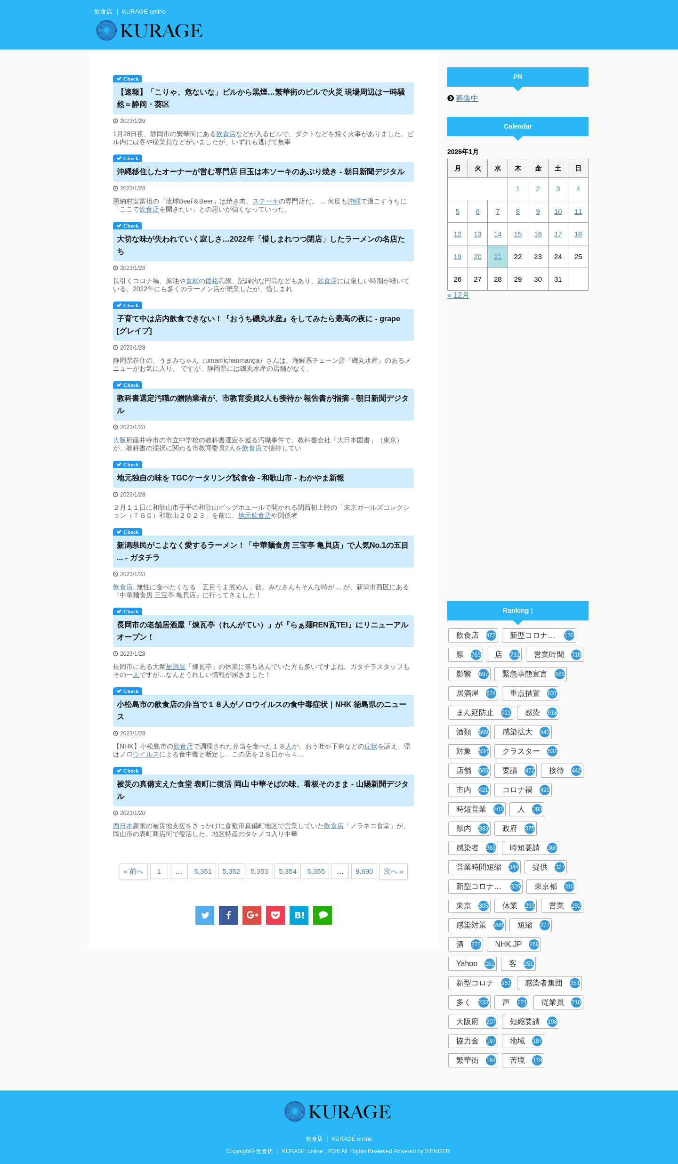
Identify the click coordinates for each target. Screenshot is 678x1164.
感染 (541, 713)
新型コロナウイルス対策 (489, 886)
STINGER (437, 1151)
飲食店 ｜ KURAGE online (339, 1139)
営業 (565, 906)
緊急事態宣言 (533, 674)
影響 (472, 674)
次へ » (394, 871)
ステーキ (265, 201)
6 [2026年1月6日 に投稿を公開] (477, 211)
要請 (518, 770)
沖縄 (354, 201)
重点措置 (533, 693)
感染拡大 (526, 732)
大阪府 (476, 1022)
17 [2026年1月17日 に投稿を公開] (558, 234)
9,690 (364, 871)
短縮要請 (533, 1022)
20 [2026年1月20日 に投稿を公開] (478, 256)
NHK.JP (517, 944)
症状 (371, 746)
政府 (518, 828)
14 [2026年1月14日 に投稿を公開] (498, 234)
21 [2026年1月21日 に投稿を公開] (498, 256)
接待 (565, 770)
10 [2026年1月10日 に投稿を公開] (558, 211)
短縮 (533, 925)
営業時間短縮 (487, 867)
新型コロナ (483, 983)
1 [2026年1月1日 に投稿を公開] (518, 189)
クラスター (529, 751)
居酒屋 (176, 666)
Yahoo (475, 964)
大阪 (119, 440)
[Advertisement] (518, 446)
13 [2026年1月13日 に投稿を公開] (478, 234)
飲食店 (226, 134)
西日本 (123, 826)
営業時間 (557, 655)
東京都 (554, 886)
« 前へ (134, 871)
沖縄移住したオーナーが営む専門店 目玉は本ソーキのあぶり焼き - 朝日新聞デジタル (260, 172)
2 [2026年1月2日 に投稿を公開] (538, 189)
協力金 (476, 1041)
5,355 (316, 871)
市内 (472, 790)
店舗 (472, 770)
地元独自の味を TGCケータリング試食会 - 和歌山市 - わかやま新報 (230, 478)
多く (472, 1002)
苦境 (526, 1060)
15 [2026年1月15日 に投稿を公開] (518, 234)
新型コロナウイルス (543, 635)
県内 (472, 828)
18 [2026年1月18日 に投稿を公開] (578, 234)
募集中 (467, 98)
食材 (192, 281)
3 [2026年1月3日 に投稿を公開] (558, 189)
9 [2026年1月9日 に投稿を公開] (538, 211)
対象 (472, 751)
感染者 (476, 848)
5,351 (203, 871)
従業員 (561, 1002)
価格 (211, 281)
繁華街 (476, 1060)
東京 (472, 906)
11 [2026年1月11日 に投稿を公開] (578, 211)
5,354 (288, 871)
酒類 (472, 732)
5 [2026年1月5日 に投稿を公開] (458, 211)
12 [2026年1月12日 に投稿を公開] (458, 234)
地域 (526, 1041)
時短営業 (480, 809)
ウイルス (146, 754)
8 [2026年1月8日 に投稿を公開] (518, 211)
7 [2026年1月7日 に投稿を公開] (498, 211)
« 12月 (458, 295)
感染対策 (480, 925)
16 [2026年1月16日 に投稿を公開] (538, 234)
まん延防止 (483, 713)
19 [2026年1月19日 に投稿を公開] (458, 256)
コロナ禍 (526, 790)
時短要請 (533, 848)
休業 (518, 906)
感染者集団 (552, 983)
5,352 (231, 871)
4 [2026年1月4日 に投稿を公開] (578, 189)
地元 (244, 515)
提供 (549, 867)
